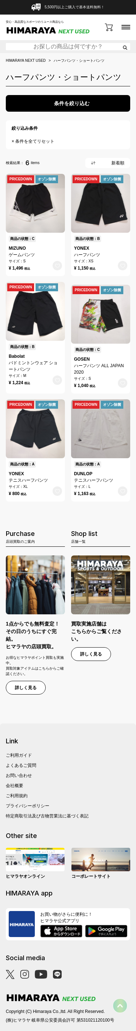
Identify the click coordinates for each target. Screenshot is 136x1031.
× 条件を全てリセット (33, 141)
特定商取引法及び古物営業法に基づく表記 (47, 816)
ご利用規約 (17, 795)
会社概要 (14, 785)
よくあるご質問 (21, 765)
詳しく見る (26, 687)
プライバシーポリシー (27, 805)
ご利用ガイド (19, 755)
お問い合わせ (19, 775)
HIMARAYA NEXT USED (26, 61)
